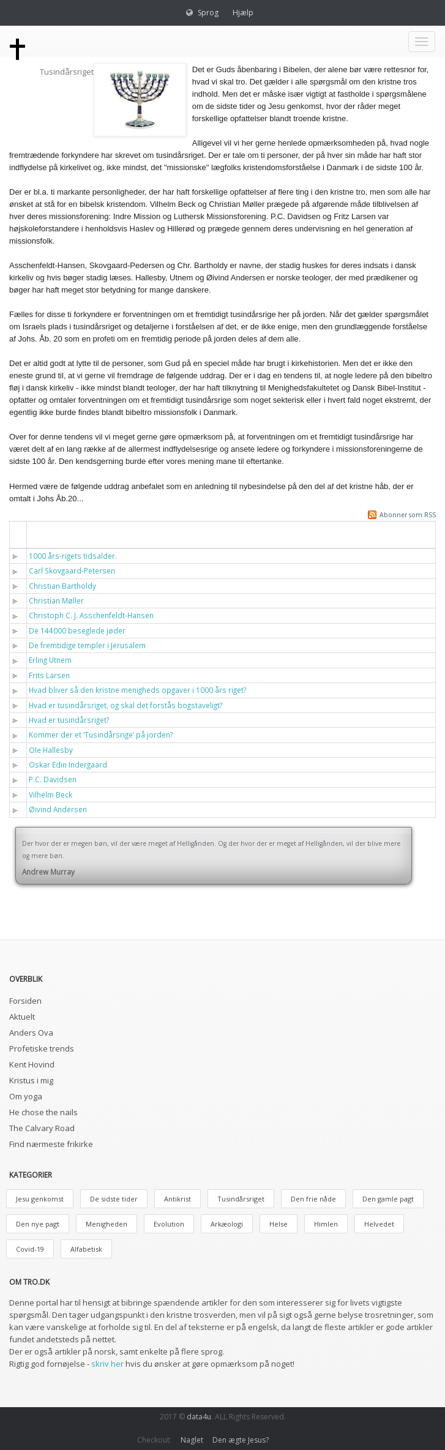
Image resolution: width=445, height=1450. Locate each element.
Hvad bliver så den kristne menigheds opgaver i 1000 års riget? (137, 690)
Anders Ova (31, 1032)
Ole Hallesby (51, 750)
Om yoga (25, 1096)
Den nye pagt (37, 1223)
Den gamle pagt (388, 1198)
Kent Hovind (31, 1064)
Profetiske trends (41, 1048)
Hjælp (243, 12)
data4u (199, 1416)
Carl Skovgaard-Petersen (72, 570)
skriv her (107, 1363)
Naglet (192, 1440)
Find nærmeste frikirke (51, 1143)
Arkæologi (227, 1223)
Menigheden (106, 1223)
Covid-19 (30, 1249)
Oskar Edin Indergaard (68, 764)
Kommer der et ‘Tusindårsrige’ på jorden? (101, 734)
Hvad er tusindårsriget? (69, 720)
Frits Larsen (49, 675)
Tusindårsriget (240, 1198)
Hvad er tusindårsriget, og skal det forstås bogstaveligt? (125, 705)
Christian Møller (56, 600)
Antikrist (177, 1198)
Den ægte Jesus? (240, 1440)
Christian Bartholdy (62, 586)
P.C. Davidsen (53, 779)
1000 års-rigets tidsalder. (73, 556)
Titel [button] (46, 534)
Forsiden (25, 1000)
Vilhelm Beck (50, 794)
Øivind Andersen (58, 809)
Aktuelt (22, 1016)
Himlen (326, 1223)
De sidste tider (114, 1198)
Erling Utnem (50, 660)
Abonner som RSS (408, 514)
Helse (278, 1223)
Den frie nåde (313, 1198)
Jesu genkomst (40, 1198)
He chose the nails (43, 1112)
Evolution (169, 1223)
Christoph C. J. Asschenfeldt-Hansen (91, 615)
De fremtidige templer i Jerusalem (87, 645)
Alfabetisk (86, 1249)
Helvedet (379, 1223)
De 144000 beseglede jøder (77, 630)
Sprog (208, 12)
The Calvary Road (42, 1128)
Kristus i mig (31, 1080)
